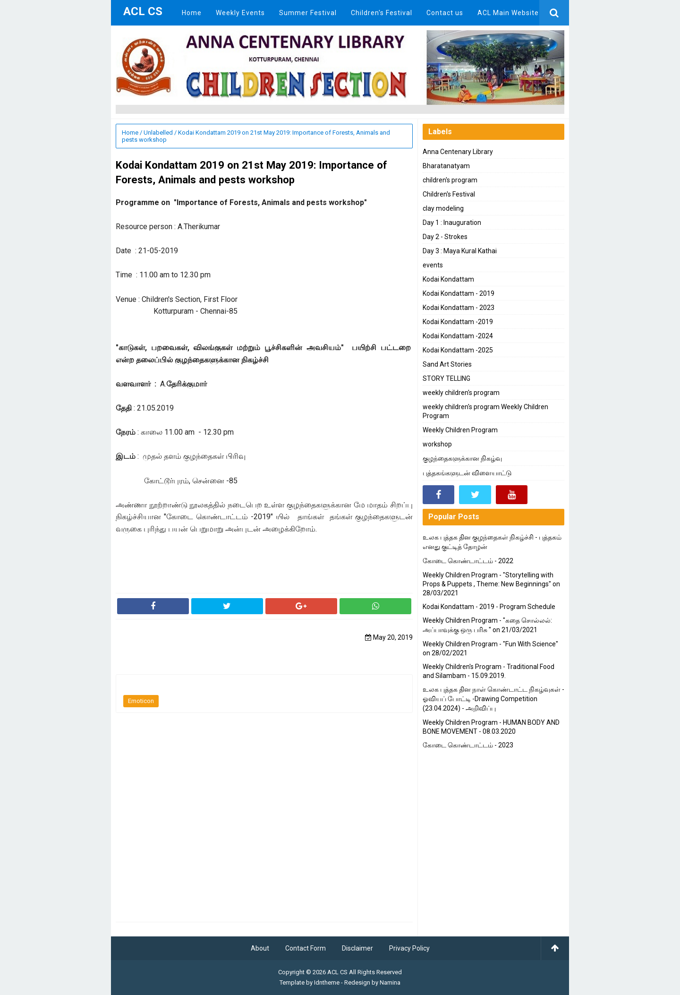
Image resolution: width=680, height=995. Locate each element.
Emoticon (141, 700)
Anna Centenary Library (458, 151)
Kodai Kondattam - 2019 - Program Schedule (489, 606)
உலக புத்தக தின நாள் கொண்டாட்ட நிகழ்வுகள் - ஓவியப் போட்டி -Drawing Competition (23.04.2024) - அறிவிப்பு (493, 699)
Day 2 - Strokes (445, 236)
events (433, 265)
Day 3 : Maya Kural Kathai (460, 251)
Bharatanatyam (446, 166)
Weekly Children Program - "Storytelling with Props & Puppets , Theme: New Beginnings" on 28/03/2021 (491, 584)
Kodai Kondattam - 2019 (458, 293)
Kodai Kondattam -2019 (458, 322)
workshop (437, 444)
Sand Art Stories (447, 364)
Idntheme (327, 982)
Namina (390, 982)
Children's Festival (449, 194)
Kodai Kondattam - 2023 (458, 307)
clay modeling (443, 208)
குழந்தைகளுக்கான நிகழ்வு (462, 458)
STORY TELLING (446, 378)
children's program (450, 180)
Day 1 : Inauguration (452, 222)
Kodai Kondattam (448, 279)
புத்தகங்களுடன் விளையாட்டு (467, 473)
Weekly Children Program (460, 430)
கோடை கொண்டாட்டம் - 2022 (468, 561)
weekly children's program (461, 392)
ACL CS (337, 972)
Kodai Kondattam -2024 (458, 336)
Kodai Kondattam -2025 (458, 350)
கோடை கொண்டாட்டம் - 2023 (468, 745)
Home (130, 132)
